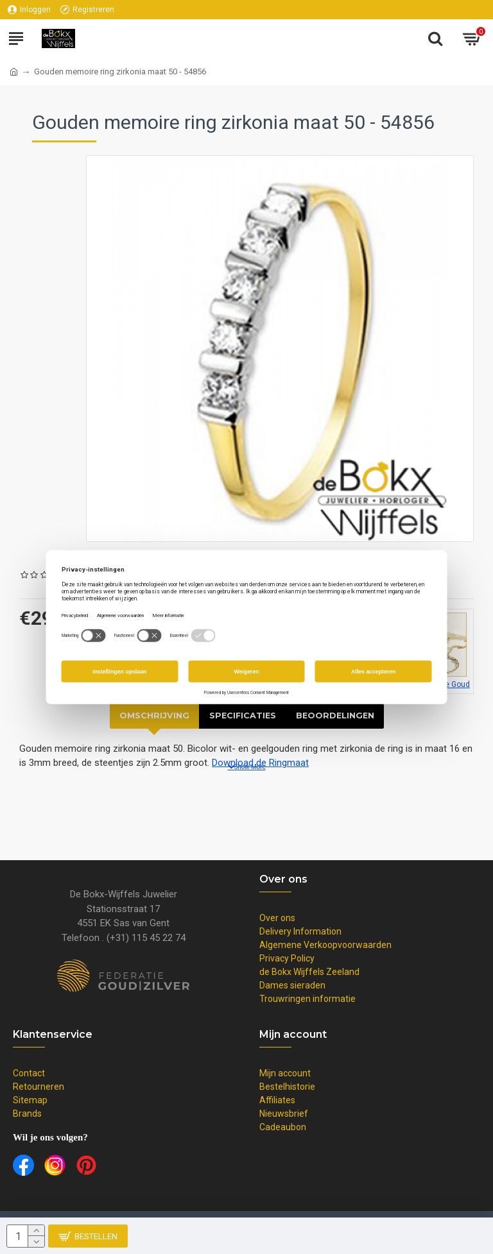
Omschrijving (152, 716)
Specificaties (241, 716)
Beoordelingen (336, 716)
